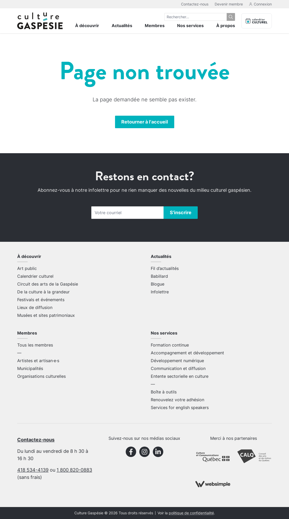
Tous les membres (35, 345)
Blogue (157, 284)
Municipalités (30, 368)
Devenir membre (229, 4)
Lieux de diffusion (34, 307)
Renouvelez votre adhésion (177, 399)
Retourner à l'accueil (144, 122)
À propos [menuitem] (225, 25)
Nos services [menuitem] (190, 25)
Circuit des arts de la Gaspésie (47, 284)
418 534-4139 (33, 470)
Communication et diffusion (178, 368)
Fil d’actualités (165, 268)
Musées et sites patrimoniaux (46, 315)
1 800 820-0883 (74, 470)
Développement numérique (177, 360)
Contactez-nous (194, 4)
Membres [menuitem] (155, 25)
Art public (27, 268)
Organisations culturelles (41, 376)
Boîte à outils (164, 391)
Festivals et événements (40, 299)
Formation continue (170, 345)
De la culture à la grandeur (43, 291)
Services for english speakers (180, 407)
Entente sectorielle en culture (179, 376)
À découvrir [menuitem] (87, 25)
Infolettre (160, 291)
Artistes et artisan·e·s (38, 360)
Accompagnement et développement (187, 352)
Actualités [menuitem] (122, 25)
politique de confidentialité (191, 513)
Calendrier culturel (35, 276)
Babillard (159, 276)
